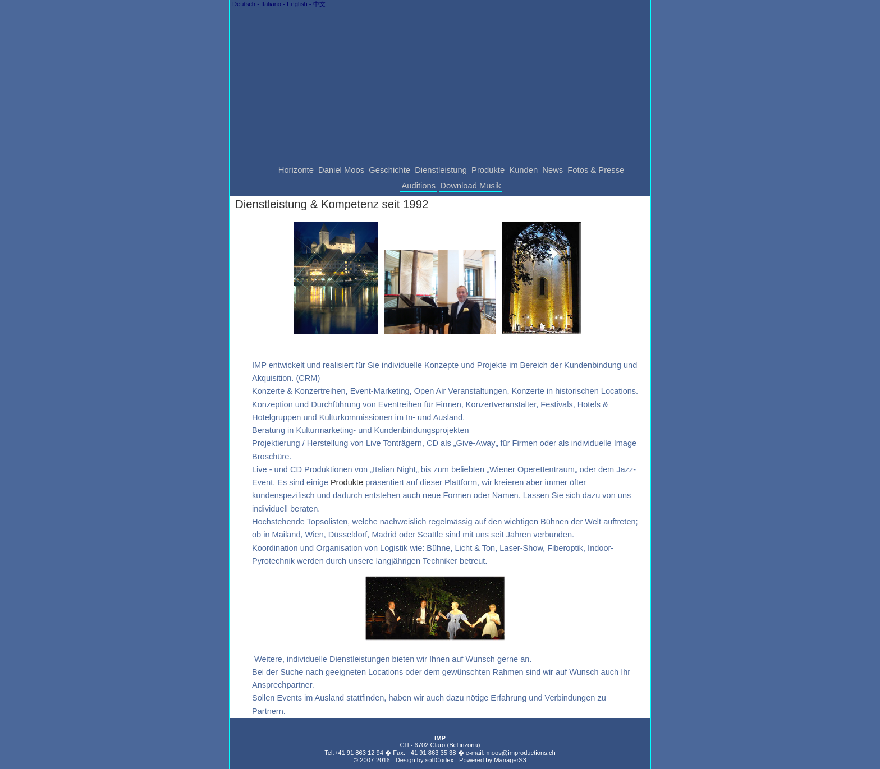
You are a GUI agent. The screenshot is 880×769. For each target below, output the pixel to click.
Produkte (488, 169)
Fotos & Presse (595, 169)
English (297, 4)
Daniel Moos (341, 169)
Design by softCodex (424, 760)
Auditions (418, 185)
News (552, 169)
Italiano (271, 4)
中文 (319, 4)
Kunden (523, 169)
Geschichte (389, 169)
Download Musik (470, 185)
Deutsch (243, 4)
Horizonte (296, 169)
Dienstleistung (441, 169)
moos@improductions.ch (520, 752)
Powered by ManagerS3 (492, 760)
